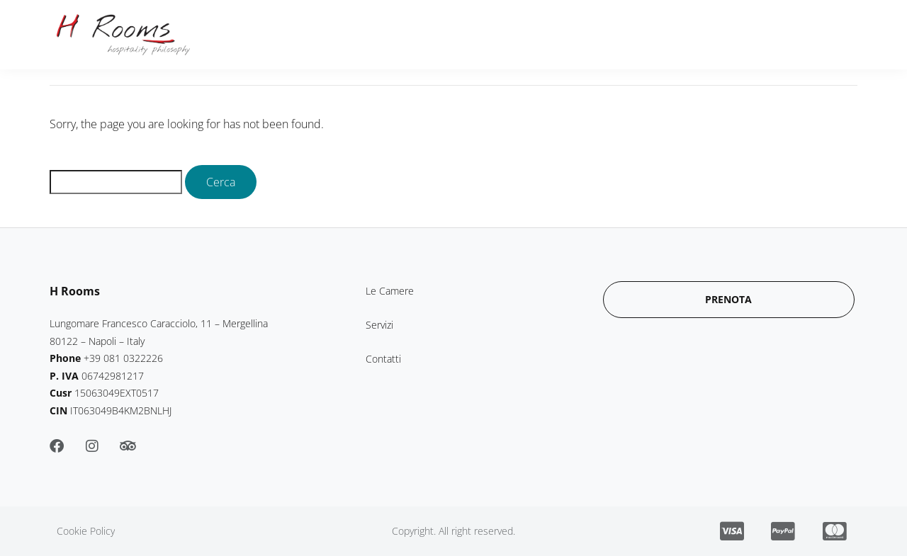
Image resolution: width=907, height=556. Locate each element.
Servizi (478, 34)
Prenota (718, 34)
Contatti (548, 34)
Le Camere (401, 34)
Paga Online (634, 34)
